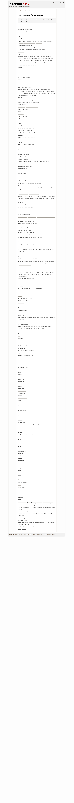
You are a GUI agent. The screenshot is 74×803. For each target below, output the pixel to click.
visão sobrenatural (36, 219)
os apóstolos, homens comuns (33, 140)
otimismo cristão (46, 187)
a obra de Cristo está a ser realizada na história (41, 326)
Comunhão (20, 111)
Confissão (20, 116)
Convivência (20, 128)
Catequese (20, 100)
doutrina (24, 104)
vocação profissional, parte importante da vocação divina (40, 527)
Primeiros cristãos (22, 393)
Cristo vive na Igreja (35, 274)
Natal (19, 336)
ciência (24, 173)
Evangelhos (20, 202)
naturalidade (22, 513)
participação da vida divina (31, 505)
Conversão (20, 125)
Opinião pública (21, 348)
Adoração (20, 34)
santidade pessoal (41, 505)
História (19, 258)
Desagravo (20, 154)
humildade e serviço (28, 31)
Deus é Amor (48, 47)
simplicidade (43, 513)
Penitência (20, 374)
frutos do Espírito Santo (34, 194)
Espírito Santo (21, 192)
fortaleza (40, 511)
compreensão (34, 511)
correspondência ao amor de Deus (37, 47)
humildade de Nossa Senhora (28, 263)
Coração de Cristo (22, 132)
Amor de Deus (21, 47)
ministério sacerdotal (28, 434)
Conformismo (21, 118)
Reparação (20, 420)
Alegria (19, 41)
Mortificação (20, 324)
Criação (19, 137)
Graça (19, 249)
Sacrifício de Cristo (27, 200)
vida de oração (26, 507)
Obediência (20, 345)
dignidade (34, 313)
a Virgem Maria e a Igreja (49, 272)
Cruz (19, 144)
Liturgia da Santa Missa (23, 300)
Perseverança (21, 379)
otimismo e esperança (28, 355)
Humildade (20, 261)
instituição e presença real (30, 198)
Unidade (19, 485)
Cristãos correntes (22, 140)
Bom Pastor (20, 79)
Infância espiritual (22, 278)
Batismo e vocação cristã (27, 77)
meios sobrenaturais (42, 58)
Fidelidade (20, 221)
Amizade (20, 45)
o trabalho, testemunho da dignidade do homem (38, 161)
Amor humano (21, 52)
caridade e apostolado (27, 45)
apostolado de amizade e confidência (32, 56)
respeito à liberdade (27, 298)
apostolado (39, 502)
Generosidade (21, 244)
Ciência (19, 104)
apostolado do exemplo (27, 207)
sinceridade (49, 513)
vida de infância (30, 278)
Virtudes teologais (22, 518)
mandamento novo (33, 93)
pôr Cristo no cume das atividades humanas (32, 60)
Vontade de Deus (21, 529)
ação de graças (43, 196)
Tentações (20, 468)
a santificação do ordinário (32, 107)
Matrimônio (20, 313)
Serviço (19, 448)
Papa (19, 365)
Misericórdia (20, 315)
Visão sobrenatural (22, 520)
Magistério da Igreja (22, 310)
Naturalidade (21, 338)
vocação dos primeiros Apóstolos (40, 62)
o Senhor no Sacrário (41, 198)
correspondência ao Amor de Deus (46, 91)
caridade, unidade (51, 196)
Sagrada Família (21, 441)
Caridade (20, 89)
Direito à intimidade (22, 164)
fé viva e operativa (32, 217)
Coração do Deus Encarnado (33, 132)
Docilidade (20, 166)
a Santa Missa (26, 154)
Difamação (20, 159)
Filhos (19, 223)
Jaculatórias (20, 286)
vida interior (32, 507)
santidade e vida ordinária (47, 140)
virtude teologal (31, 95)
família (38, 313)
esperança (38, 102)
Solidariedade (21, 460)
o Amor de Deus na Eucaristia (39, 49)
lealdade (25, 221)
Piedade (19, 384)
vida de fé (21, 219)
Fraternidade (21, 237)
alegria (28, 511)
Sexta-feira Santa (21, 451)
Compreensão (21, 109)
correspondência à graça (26, 249)
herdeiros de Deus (48, 226)
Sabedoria (20, 432)
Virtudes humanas (22, 511)
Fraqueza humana (22, 235)
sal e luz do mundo (50, 217)
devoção (42, 132)
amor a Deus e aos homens (33, 89)
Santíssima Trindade (22, 444)
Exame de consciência (23, 204)
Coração (19, 130)
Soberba (19, 458)
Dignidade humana (22, 161)
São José (19, 446)
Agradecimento (21, 38)
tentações (25, 152)
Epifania (19, 185)
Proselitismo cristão (22, 398)
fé (27, 520)
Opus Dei (20, 350)
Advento (19, 36)
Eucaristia (20, 196)
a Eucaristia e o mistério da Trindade (31, 196)
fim (42, 313)
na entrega (27, 244)
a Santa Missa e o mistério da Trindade (41, 317)
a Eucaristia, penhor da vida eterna (27, 102)
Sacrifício (20, 439)
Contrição (20, 123)
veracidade (21, 515)
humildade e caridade (40, 263)
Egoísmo (20, 180)
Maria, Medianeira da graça (39, 249)
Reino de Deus (21, 417)
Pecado (19, 372)
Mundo (19, 326)
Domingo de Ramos (22, 168)
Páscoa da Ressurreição (23, 367)
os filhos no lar (34, 223)
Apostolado (20, 56)
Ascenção (20, 67)
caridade (27, 47)
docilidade (29, 29)
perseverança (31, 221)
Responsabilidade (22, 424)
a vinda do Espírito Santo (30, 192)
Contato (53, 534)
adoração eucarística (27, 34)
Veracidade (20, 497)
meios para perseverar (24, 524)
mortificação (42, 503)
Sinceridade (20, 456)
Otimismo (20, 355)
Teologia (19, 470)
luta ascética (31, 232)
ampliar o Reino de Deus (24, 274)
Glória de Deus (21, 247)
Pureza (19, 400)
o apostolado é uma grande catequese (31, 100)
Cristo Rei (20, 142)
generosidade (38, 183)
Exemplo (20, 207)
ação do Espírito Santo (32, 502)
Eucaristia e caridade (23, 93)
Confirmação (21, 114)
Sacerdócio (20, 434)
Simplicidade (20, 453)
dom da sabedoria (23, 217)
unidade (40, 237)
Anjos (19, 54)
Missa (19, 317)
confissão (28, 65)
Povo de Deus (21, 388)
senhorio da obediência (43, 345)
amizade (24, 89)
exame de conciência (28, 121)
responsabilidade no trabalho (33, 424)
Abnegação (20, 31)
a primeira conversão (29, 522)
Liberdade (20, 298)
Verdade (19, 499)
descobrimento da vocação (28, 183)
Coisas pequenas (21, 107)
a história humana (26, 326)
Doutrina (20, 173)
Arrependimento (21, 65)
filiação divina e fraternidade (36, 226)
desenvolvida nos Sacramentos (26, 503)
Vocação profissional (22, 527)
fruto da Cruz (43, 41)
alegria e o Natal (35, 41)
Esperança (20, 187)
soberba (29, 180)
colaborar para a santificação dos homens (28, 58)
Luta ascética (21, 303)
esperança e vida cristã (37, 187)
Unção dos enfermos (22, 482)
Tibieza (19, 475)
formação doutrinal (41, 217)
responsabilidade (36, 513)
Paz (18, 369)
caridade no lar (35, 91)
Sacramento (20, 437)
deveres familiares (26, 214)
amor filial (24, 156)
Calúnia (19, 87)
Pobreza (19, 386)
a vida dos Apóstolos (27, 62)
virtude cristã (39, 43)
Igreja (19, 272)
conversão (33, 65)
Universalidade (21, 489)
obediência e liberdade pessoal (30, 345)
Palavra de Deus (21, 362)
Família (19, 214)
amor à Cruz (31, 144)
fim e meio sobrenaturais (28, 350)
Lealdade (20, 296)
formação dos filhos (25, 223)
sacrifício (26, 324)
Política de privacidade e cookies (29, 534)
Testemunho (20, 472)
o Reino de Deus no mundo (39, 328)
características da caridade (25, 91)
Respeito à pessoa (22, 422)
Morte (19, 322)
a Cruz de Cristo (23, 144)
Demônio (20, 152)
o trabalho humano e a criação (28, 137)
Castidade (20, 97)
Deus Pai (20, 156)
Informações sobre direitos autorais (43, 534)
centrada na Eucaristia (48, 502)
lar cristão (30, 230)
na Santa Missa (28, 247)
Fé (18, 217)
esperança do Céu (27, 187)
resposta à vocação (34, 244)
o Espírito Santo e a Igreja (45, 274)
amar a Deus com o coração (28, 130)
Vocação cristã (21, 522)
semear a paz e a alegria (29, 43)
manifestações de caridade (44, 93)
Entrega (19, 183)
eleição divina (51, 522)
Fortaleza (20, 232)
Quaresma (20, 408)
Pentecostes (20, 377)
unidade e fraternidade (29, 128)
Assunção (20, 69)
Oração (19, 353)
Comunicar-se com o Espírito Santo (44, 192)
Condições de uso (18, 534)
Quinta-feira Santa (22, 410)
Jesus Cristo (20, 288)
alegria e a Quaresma (26, 41)
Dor (18, 171)
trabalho (48, 505)
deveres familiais (27, 313)
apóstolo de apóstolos (46, 56)
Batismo (19, 77)
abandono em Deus (22, 29)
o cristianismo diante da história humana (31, 258)
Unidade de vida (21, 487)
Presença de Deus (22, 391)
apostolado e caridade (45, 89)
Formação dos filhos (22, 230)
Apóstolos (20, 62)
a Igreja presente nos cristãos (36, 272)
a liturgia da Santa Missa (26, 317)
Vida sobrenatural (22, 502)
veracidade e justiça (26, 87)
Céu (18, 102)
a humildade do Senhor (38, 261)
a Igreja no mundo (25, 272)
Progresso (20, 395)
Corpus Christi (21, 135)
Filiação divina (21, 226)
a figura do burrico (28, 261)
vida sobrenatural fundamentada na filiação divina (37, 508)
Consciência (20, 121)
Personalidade (21, 381)
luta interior (36, 503)
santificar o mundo (47, 60)
